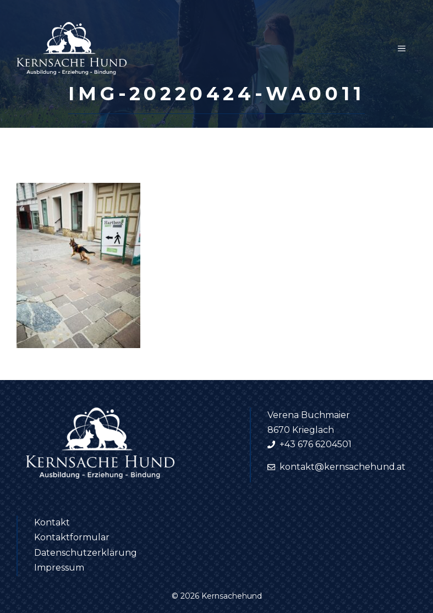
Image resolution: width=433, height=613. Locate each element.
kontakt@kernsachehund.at (342, 467)
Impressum (59, 567)
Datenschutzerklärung (85, 552)
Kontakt (52, 522)
